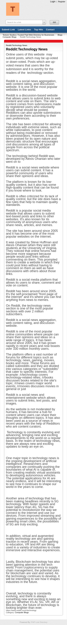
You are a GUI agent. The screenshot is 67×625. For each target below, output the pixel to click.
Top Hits (38, 29)
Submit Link (8, 29)
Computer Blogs (10, 37)
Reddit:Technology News (16, 45)
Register (61, 2)
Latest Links (24, 29)
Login (52, 1)
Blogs (60, 35)
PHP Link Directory (39, 622)
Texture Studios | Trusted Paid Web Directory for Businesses (29, 35)
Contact (50, 29)
